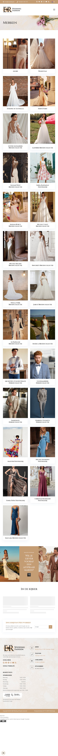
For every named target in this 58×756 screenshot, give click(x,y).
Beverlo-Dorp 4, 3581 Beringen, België (44, 649)
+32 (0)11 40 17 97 (40, 655)
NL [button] (53, 1)
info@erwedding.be (40, 662)
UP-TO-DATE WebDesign (49, 711)
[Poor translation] (4, 721)
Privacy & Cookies (38, 711)
